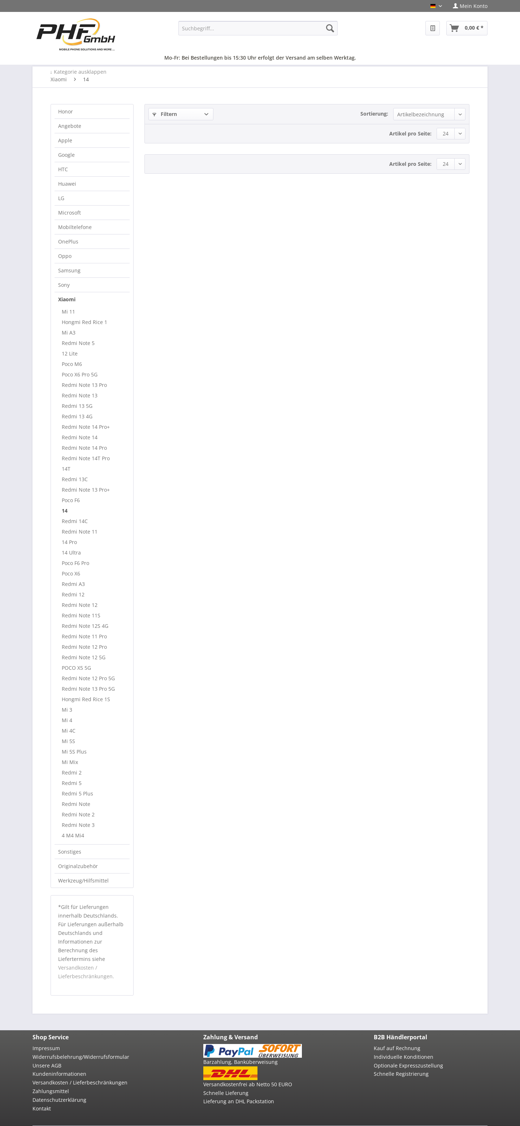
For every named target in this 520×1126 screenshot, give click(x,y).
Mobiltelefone (75, 227)
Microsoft (69, 212)
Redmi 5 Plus (77, 793)
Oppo (65, 256)
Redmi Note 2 (78, 814)
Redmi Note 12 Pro (84, 646)
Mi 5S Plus (74, 751)
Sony (64, 284)
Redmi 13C (75, 479)
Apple (65, 140)
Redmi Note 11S (81, 615)
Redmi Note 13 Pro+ (86, 489)
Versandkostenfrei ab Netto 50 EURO (247, 1084)
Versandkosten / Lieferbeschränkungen (79, 1082)
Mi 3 (67, 709)
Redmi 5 (72, 783)
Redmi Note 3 (78, 824)
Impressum (46, 1048)
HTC (63, 169)
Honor (65, 111)
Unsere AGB (46, 1065)
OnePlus (68, 241)
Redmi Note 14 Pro (84, 447)
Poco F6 (71, 500)
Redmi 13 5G (77, 405)
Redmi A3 (73, 584)
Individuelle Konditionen (403, 1056)
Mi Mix (70, 762)
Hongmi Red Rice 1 (84, 322)
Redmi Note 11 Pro (84, 636)
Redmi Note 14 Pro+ (86, 426)
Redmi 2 (72, 772)
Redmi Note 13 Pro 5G (88, 688)
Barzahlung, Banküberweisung (240, 1061)
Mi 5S (68, 741)
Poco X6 (71, 573)
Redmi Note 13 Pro (84, 384)
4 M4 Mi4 (73, 835)
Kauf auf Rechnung (397, 1048)
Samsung (69, 270)
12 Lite (70, 353)
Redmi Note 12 (80, 604)
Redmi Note (76, 804)
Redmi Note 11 (80, 531)
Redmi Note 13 (80, 395)
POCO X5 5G (76, 667)
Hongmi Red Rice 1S (86, 699)
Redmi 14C (75, 521)
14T (66, 468)
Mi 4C (68, 730)
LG (61, 198)
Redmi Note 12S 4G (85, 625)
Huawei (67, 183)
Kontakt (41, 1108)
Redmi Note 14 (80, 437)
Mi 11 (68, 311)
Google (66, 154)
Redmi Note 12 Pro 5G (88, 678)
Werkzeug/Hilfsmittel (83, 880)
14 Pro (69, 542)
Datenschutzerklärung (59, 1099)
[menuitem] (467, 5)
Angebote (69, 125)
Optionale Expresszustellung (408, 1065)
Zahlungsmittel (50, 1091)
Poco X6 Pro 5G (80, 374)
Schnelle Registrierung (401, 1073)
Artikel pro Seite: (410, 133)
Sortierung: (374, 113)
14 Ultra (71, 552)
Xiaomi (66, 299)
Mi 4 (67, 720)
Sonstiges (69, 851)
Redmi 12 (73, 594)
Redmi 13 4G (77, 416)
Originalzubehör (78, 866)
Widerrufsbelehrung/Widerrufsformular (80, 1056)
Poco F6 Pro (75, 563)
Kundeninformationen (59, 1073)
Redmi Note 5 (78, 343)
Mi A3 (68, 332)
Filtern (164, 114)
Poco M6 (72, 364)
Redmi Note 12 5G (83, 657)
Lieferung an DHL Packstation (238, 1101)
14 (65, 510)
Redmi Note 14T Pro (86, 458)
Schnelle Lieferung (225, 1093)
